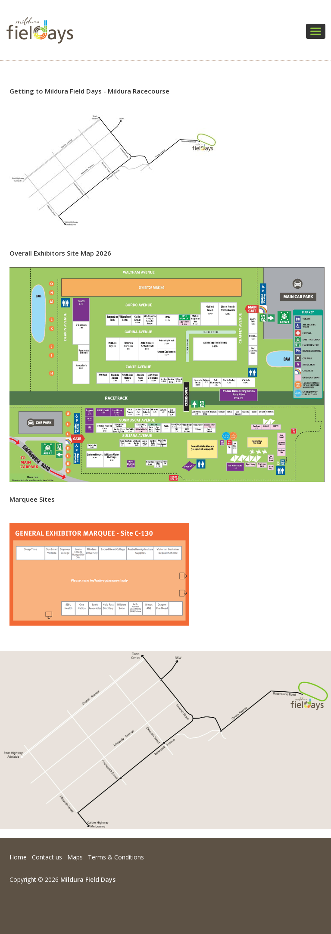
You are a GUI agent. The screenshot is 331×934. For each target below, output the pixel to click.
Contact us (47, 857)
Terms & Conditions (116, 857)
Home (18, 857)
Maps (75, 857)
